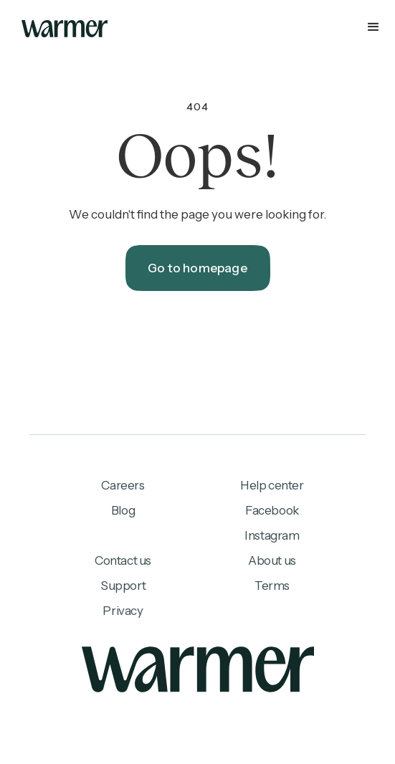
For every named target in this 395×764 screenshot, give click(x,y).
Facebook (272, 510)
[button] (197, 28)
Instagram (271, 535)
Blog (123, 510)
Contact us (123, 560)
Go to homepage (197, 268)
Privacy (123, 610)
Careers (122, 485)
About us (272, 560)
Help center (272, 485)
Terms (272, 585)
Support (123, 585)
